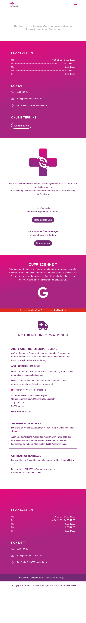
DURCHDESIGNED (66, 585)
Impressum (23, 578)
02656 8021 (22, 92)
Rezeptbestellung (43, 220)
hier (16, 431)
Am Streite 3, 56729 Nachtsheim (32, 105)
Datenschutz (37, 578)
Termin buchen (21, 125)
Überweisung (43, 243)
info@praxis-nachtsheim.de (29, 99)
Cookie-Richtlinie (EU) (55, 578)
